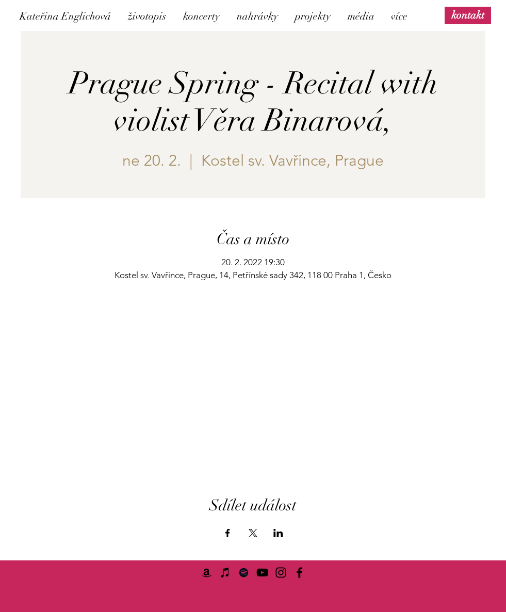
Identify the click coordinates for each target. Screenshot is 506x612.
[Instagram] (281, 572)
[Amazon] (207, 572)
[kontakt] (468, 15)
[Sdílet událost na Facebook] (228, 533)
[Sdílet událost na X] (253, 533)
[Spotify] (244, 572)
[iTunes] (225, 572)
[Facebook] (299, 572)
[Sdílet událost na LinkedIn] (278, 533)
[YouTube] (262, 572)
